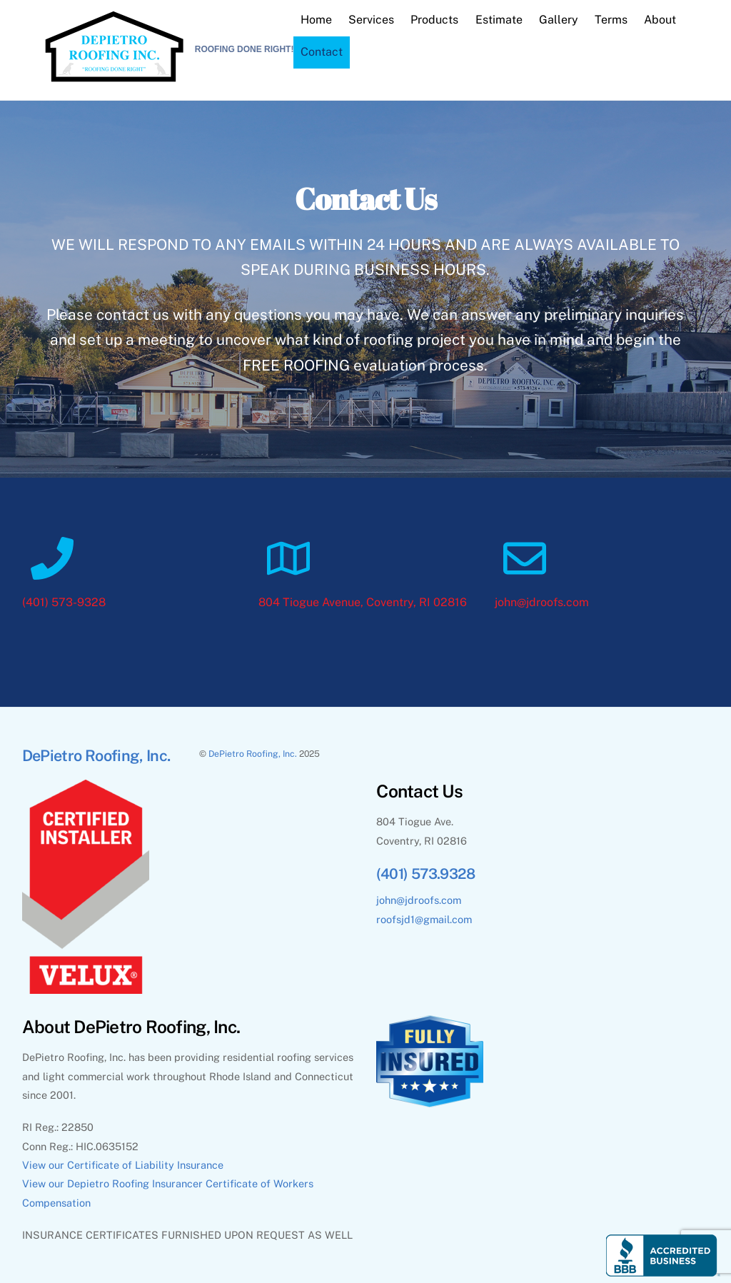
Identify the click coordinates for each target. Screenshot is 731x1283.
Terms (611, 19)
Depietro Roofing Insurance (132, 1183)
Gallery (558, 19)
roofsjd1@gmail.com (424, 919)
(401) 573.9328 (425, 873)
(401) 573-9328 (64, 602)
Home (316, 19)
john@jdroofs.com (542, 602)
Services (371, 19)
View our (44, 1183)
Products (434, 19)
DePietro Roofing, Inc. (252, 753)
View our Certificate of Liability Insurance (122, 1165)
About (660, 19)
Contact (322, 52)
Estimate (499, 19)
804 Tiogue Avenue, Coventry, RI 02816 (362, 602)
